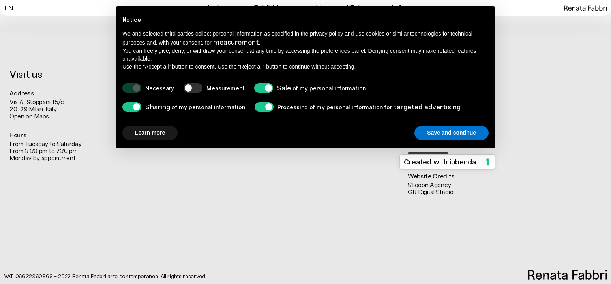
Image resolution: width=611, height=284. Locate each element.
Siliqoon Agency (429, 185)
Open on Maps (29, 116)
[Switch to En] (8, 7)
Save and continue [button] (451, 132)
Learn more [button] (150, 132)
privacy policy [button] (326, 33)
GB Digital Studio (431, 192)
